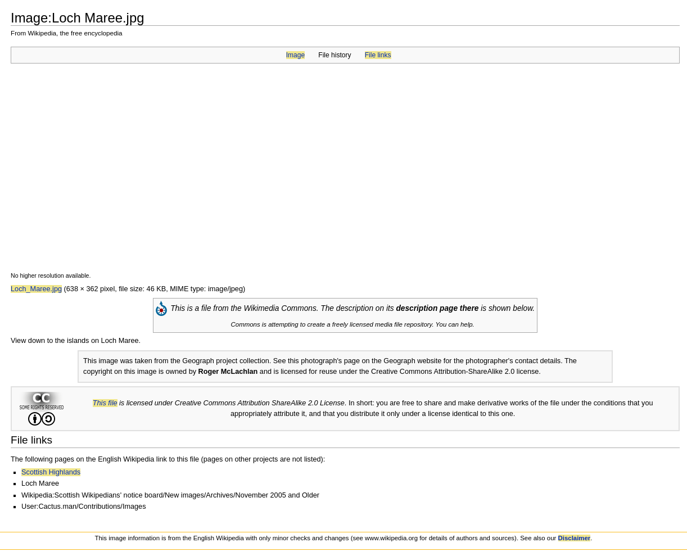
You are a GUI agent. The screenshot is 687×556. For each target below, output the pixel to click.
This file (105, 403)
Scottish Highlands (50, 472)
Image (295, 55)
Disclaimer (574, 538)
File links (378, 55)
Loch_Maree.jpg (36, 289)
